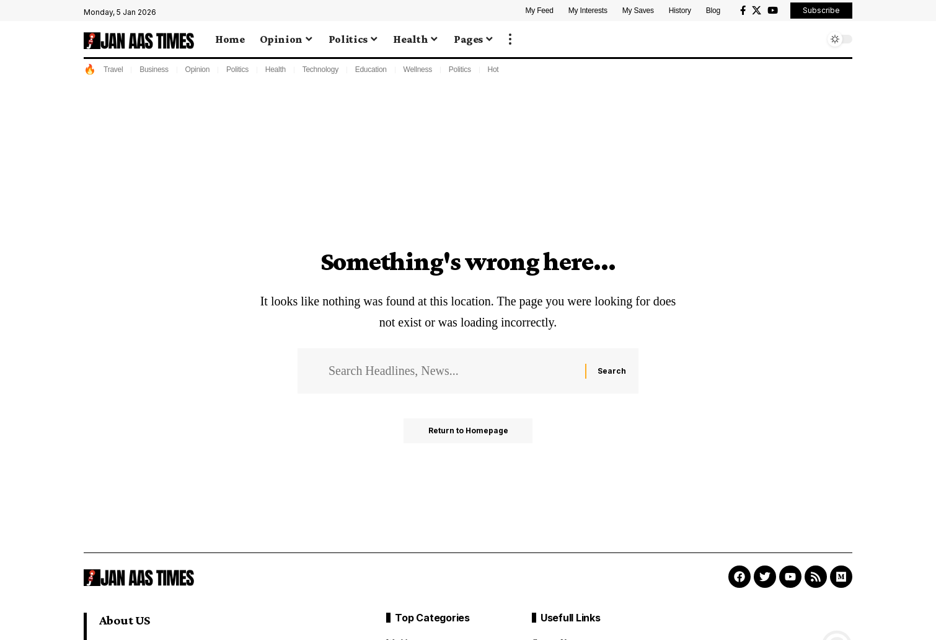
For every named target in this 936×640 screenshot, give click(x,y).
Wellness (418, 69)
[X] (756, 10)
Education (371, 69)
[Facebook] (743, 10)
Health (275, 69)
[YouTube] (772, 10)
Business (154, 69)
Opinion (197, 69)
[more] (510, 39)
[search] (812, 39)
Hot (493, 69)
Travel (113, 69)
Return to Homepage (468, 430)
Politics (237, 69)
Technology (320, 69)
